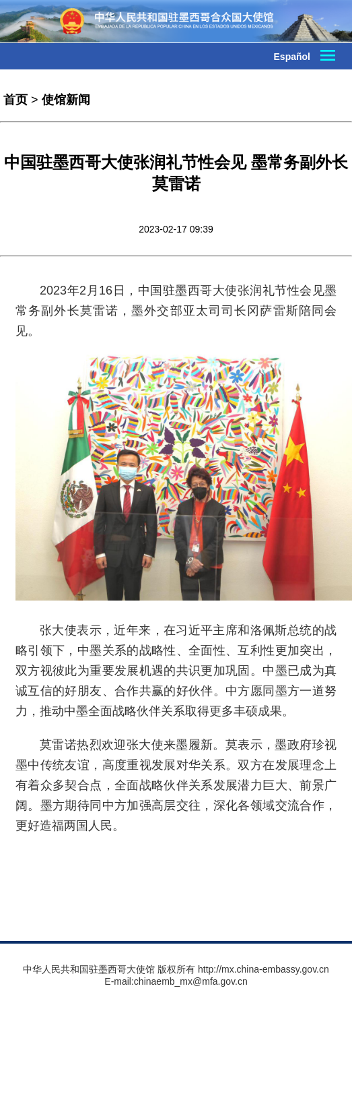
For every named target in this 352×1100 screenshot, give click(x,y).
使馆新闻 (66, 99)
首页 (15, 99)
